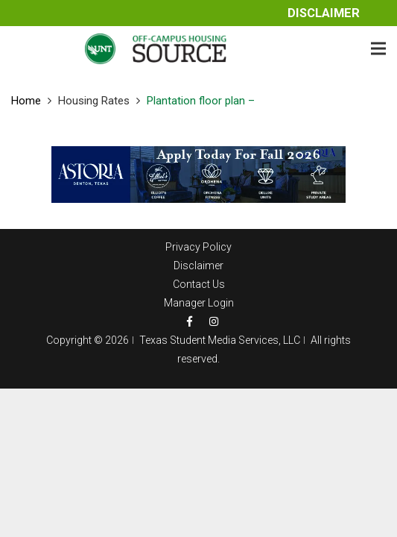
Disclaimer (324, 13)
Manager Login (199, 303)
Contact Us (199, 284)
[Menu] (378, 48)
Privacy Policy (198, 247)
